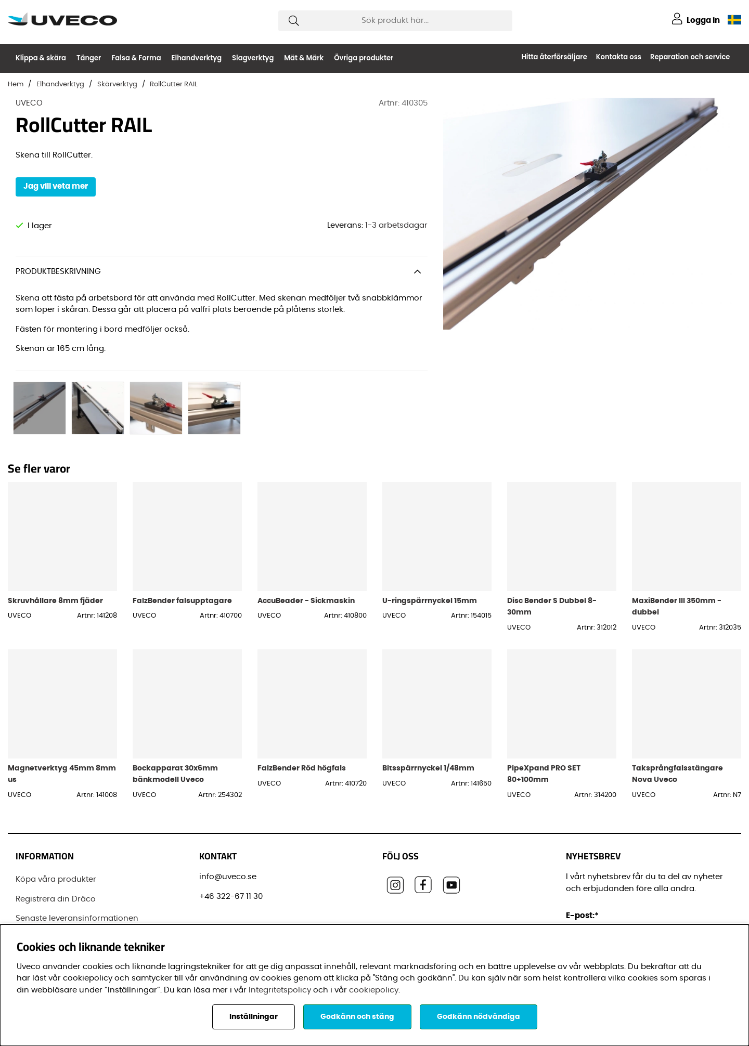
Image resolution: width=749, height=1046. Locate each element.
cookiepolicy (373, 990)
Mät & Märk (304, 58)
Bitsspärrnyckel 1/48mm (428, 726)
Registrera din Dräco (56, 857)
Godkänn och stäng (357, 1017)
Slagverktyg (253, 58)
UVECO (29, 103)
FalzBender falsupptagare (182, 559)
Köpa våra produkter (56, 838)
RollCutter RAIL (174, 84)
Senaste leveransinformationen (77, 877)
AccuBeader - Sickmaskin (306, 559)
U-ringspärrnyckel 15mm (429, 559)
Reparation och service (690, 57)
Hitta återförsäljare (554, 57)
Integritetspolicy (280, 990)
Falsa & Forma (136, 58)
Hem (15, 84)
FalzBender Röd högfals (301, 726)
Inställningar (253, 1017)
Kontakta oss (618, 57)
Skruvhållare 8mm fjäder (55, 559)
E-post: (584, 874)
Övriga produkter (363, 58)
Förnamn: (587, 921)
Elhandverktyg (197, 58)
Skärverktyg (117, 84)
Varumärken (40, 916)
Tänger (88, 58)
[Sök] (395, 20)
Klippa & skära (41, 58)
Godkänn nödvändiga (478, 1017)
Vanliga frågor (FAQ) (56, 896)
